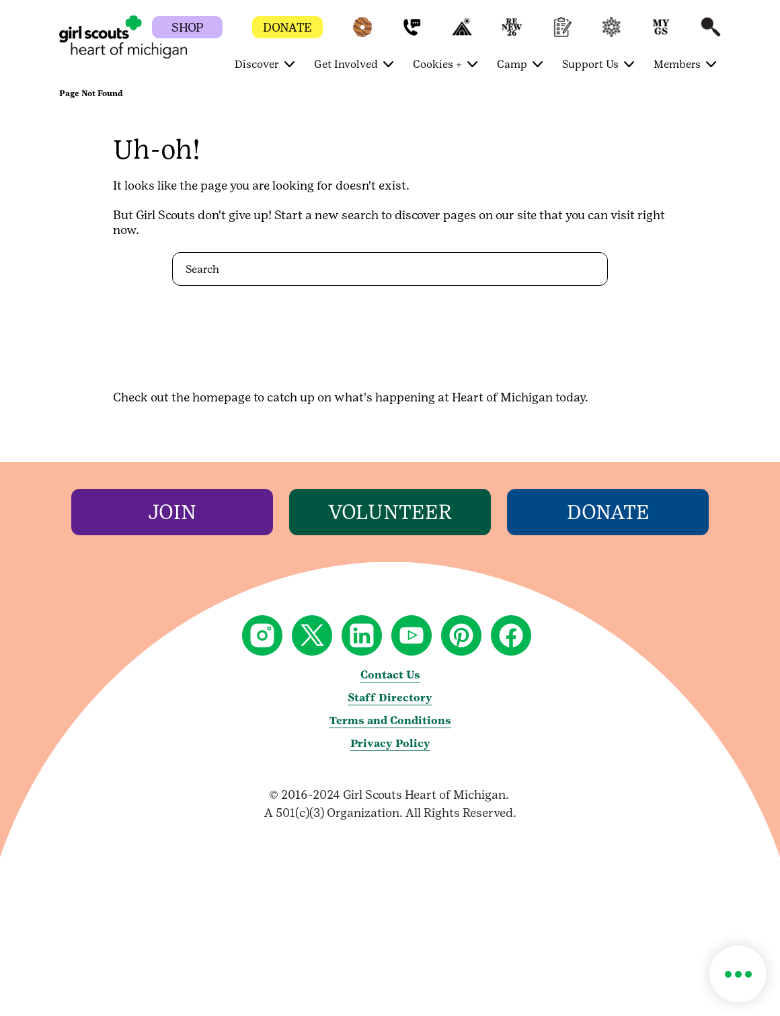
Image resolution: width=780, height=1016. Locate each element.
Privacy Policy (390, 743)
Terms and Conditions (390, 720)
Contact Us (390, 674)
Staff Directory (390, 697)
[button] (362, 33)
